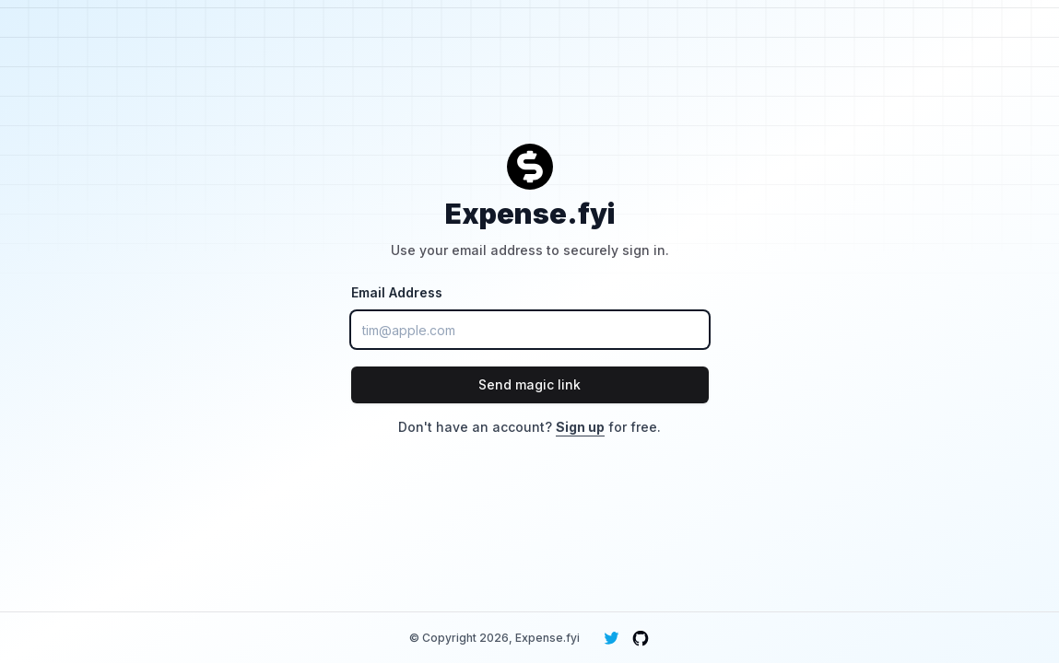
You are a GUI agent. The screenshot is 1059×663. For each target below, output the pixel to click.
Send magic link (529, 384)
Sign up (580, 427)
